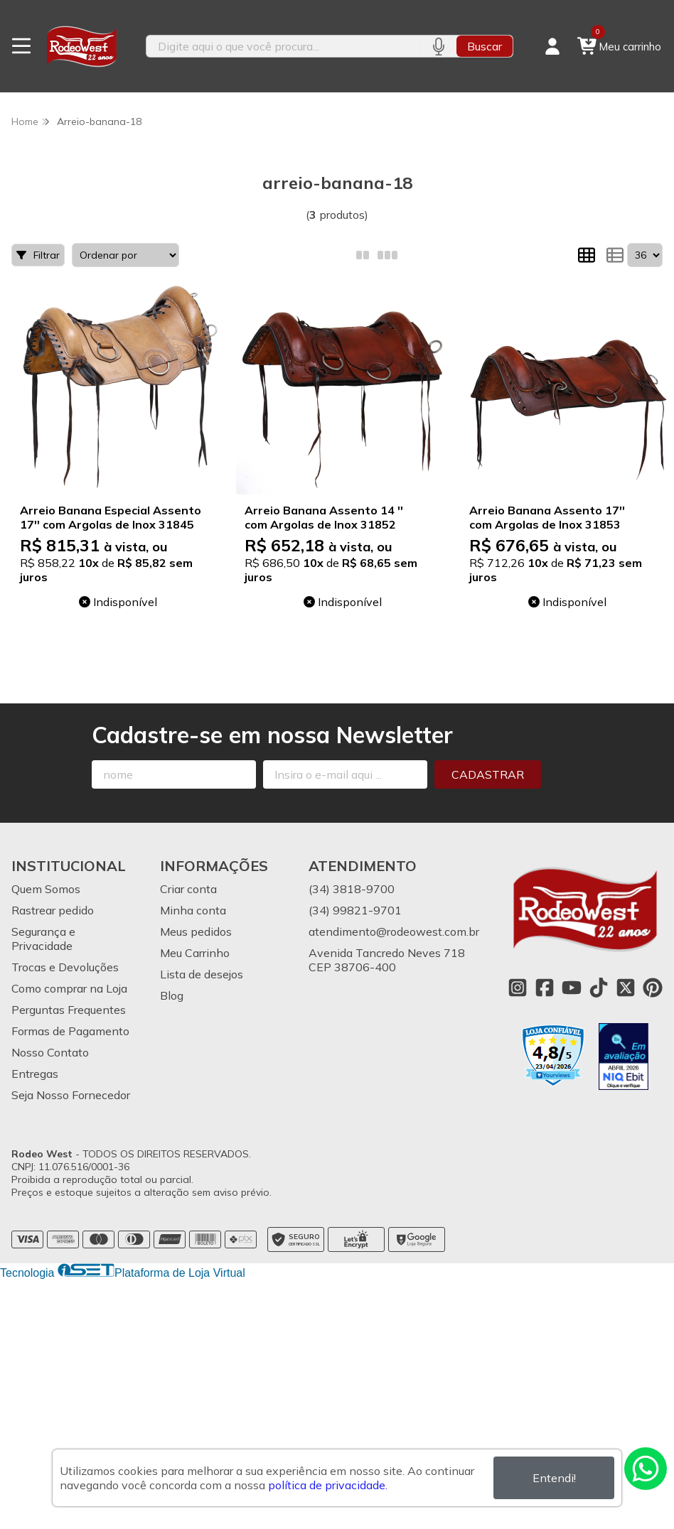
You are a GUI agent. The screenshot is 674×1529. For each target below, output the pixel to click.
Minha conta (193, 910)
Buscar (484, 46)
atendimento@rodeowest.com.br (394, 931)
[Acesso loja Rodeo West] (552, 46)
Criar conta (188, 889)
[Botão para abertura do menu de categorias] (21, 46)
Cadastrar (487, 774)
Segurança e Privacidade (43, 938)
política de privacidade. (327, 1485)
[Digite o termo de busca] (283, 46)
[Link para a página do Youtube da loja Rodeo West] (572, 988)
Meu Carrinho (195, 953)
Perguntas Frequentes (68, 1010)
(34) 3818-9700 (352, 889)
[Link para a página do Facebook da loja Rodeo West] (545, 988)
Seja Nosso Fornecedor (70, 1095)
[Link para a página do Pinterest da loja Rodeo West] (653, 988)
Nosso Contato (50, 1052)
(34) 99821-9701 (355, 910)
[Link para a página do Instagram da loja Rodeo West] (518, 988)
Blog (171, 995)
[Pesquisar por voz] (438, 46)
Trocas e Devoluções (65, 967)
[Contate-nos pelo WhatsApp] (645, 1468)
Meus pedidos (196, 931)
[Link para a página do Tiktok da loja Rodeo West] (599, 988)
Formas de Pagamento (70, 1031)
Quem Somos (45, 889)
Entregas (34, 1073)
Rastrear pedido (52, 910)
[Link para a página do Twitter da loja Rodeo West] (626, 988)
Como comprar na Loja (69, 988)
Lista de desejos (201, 974)
